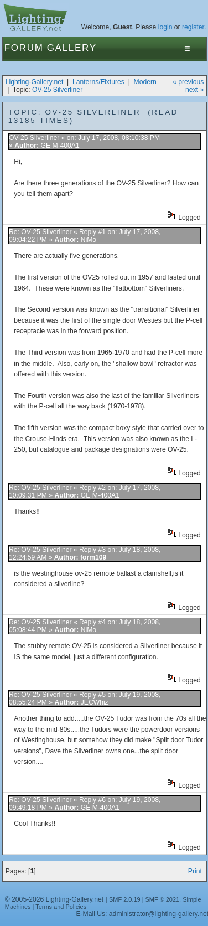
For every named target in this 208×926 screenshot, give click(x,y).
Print (195, 871)
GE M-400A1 (59, 145)
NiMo (88, 240)
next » (194, 90)
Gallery (72, 48)
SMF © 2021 (162, 899)
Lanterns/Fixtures (98, 82)
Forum (24, 48)
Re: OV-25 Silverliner (40, 232)
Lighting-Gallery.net (35, 82)
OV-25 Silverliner (57, 90)
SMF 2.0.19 (125, 899)
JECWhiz (94, 702)
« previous (188, 82)
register (193, 27)
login (165, 27)
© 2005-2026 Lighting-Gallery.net (54, 899)
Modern (145, 82)
